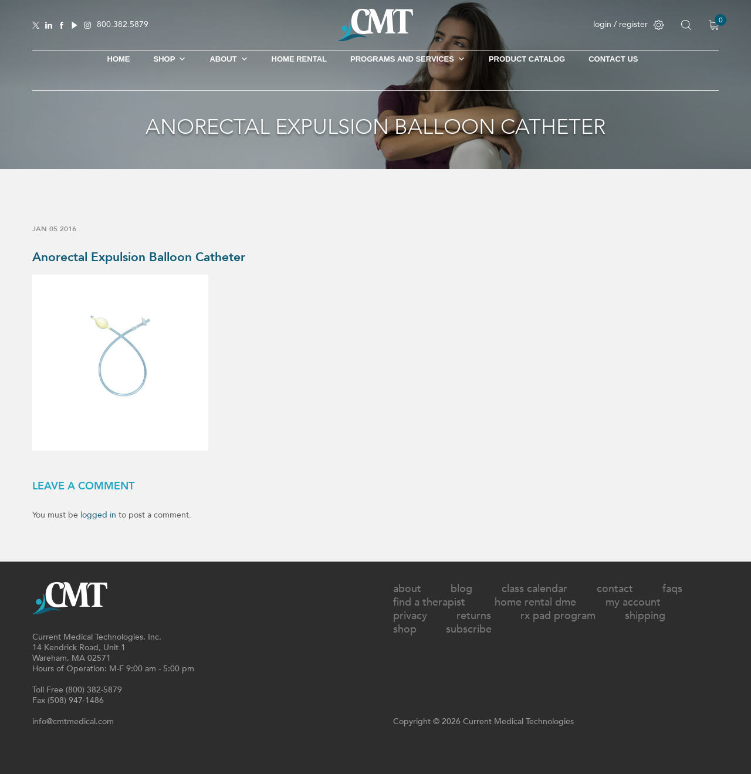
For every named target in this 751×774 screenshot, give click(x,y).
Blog (461, 589)
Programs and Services (407, 59)
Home (118, 59)
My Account (633, 602)
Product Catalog (527, 59)
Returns (473, 616)
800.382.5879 (122, 25)
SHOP (170, 59)
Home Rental (299, 59)
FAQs (672, 589)
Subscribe (469, 629)
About (228, 59)
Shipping (645, 616)
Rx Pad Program (558, 616)
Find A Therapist (429, 602)
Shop (405, 629)
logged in (98, 514)
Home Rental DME (535, 602)
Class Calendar (534, 589)
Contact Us (613, 59)
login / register (628, 24)
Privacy (410, 616)
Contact (615, 589)
